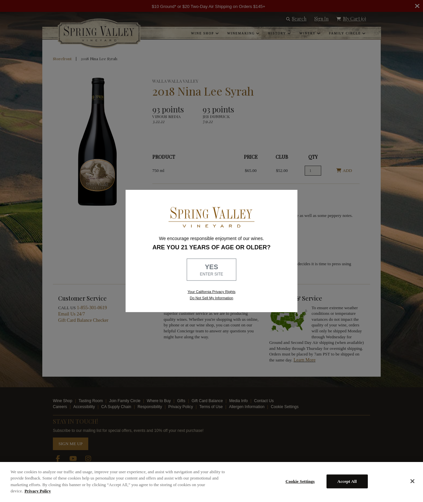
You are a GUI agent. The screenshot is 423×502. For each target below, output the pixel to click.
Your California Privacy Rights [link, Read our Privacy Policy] (211, 292)
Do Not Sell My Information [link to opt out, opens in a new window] (211, 298)
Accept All (347, 481)
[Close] (412, 481)
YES (211, 270)
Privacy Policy (37, 490)
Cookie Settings (300, 481)
